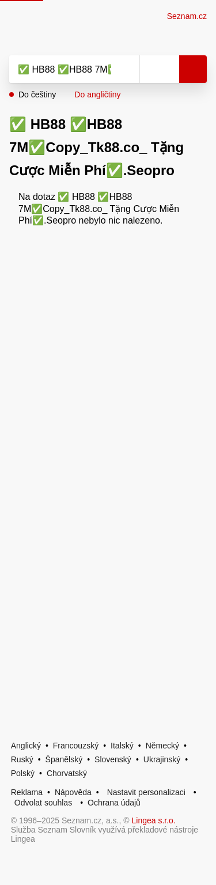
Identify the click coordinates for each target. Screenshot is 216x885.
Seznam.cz (187, 16)
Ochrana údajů (114, 802)
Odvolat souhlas (43, 802)
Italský (122, 745)
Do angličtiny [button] (97, 94)
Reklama (27, 792)
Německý (162, 745)
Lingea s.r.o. (154, 820)
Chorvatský (67, 773)
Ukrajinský (162, 759)
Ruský (22, 759)
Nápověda (73, 792)
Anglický (26, 745)
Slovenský (112, 759)
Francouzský (75, 745)
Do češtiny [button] (37, 94)
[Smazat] (126, 69)
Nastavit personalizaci (146, 792)
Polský (23, 773)
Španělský (64, 759)
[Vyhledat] (61, 69)
